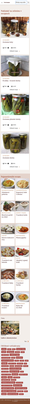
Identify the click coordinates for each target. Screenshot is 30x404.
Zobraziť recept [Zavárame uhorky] (15, 166)
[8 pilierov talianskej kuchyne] (10, 327)
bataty (9, 349)
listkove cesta (5, 368)
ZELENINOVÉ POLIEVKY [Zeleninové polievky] (8, 190)
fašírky (21, 360)
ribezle (4, 377)
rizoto (10, 377)
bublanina (10, 352)
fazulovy (19, 357)
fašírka (16, 360)
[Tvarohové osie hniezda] (8, 251)
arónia (4, 349)
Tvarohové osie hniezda (7, 261)
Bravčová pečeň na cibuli (7, 216)
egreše (13, 357)
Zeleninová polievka (5, 193)
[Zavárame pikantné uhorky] (15, 104)
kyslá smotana (18, 366)
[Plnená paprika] (22, 228)
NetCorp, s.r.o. (10, 400)
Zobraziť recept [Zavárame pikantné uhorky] (15, 128)
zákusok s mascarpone (9, 391)
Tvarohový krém (21, 215)
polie (22, 371)
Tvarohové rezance (5, 306)
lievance (26, 366)
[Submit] (28, 2)
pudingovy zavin (23, 374)
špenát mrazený (13, 394)
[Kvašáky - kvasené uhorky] (15, 65)
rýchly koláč (16, 377)
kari (25, 363)
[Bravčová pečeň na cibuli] (8, 206)
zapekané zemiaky (7, 388)
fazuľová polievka (7, 360)
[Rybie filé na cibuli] (22, 296)
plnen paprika (5, 371)
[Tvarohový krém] (22, 206)
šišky (26, 391)
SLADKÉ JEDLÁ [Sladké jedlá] (5, 280)
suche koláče (19, 382)
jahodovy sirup (12, 363)
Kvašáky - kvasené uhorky (11, 81)
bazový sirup (21, 349)
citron (22, 352)
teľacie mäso (18, 385)
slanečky (13, 379)
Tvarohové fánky (7, 283)
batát (14, 349)
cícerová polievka (6, 357)
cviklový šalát (14, 355)
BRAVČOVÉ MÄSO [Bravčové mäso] (6, 212)
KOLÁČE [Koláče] (4, 258)
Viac (26, 341)
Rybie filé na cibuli (19, 306)
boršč (3, 352)
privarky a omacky (6, 374)
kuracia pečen (5, 366)
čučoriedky (20, 391)
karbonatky (20, 363)
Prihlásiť (16, 401)
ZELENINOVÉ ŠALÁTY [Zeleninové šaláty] (21, 190)
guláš (26, 360)
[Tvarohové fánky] (8, 274)
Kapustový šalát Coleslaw (21, 193)
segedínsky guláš (6, 379)
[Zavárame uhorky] (15, 143)
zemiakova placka (20, 388)
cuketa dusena (5, 355)
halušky (4, 363)
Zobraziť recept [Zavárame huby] (15, 51)
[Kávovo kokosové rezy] (8, 228)
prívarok (15, 374)
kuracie (11, 366)
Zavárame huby (8, 42)
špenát (4, 394)
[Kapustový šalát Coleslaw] (22, 183)
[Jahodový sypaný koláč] (22, 251)
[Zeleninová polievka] (8, 183)
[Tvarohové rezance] (8, 296)
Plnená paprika (21, 238)
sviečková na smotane (7, 385)
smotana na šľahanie (8, 382)
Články (3, 318)
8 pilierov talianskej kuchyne (9, 338)
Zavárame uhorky (8, 158)
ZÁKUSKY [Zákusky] (4, 235)
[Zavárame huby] (15, 27)
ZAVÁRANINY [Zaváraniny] (6, 40)
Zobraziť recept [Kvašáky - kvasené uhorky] (15, 89)
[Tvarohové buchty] (22, 274)
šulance (21, 394)
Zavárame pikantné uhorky (12, 119)
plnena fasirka (14, 371)
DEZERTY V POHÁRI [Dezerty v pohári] (21, 212)
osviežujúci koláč (15, 368)
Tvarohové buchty (19, 284)
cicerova (17, 352)
